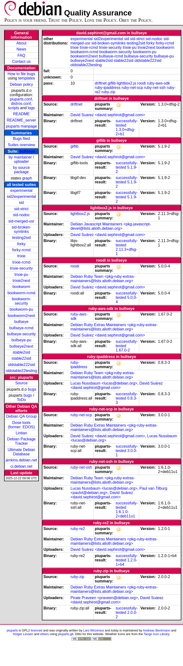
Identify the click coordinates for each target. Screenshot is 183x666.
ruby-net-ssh (155, 88)
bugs (32, 389)
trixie (21, 256)
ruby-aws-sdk (158, 83)
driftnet (101, 83)
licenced (36, 630)
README (21, 114)
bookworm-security (21, 301)
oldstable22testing (21, 371)
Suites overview (21, 145)
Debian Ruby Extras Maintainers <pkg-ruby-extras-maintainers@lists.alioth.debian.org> (114, 327)
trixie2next (21, 281)
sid (21, 203)
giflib (112, 83)
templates (26, 78)
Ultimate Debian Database (21, 452)
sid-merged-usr (21, 221)
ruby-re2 (77, 529)
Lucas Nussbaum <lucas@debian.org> (103, 383)
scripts (13, 108)
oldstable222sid (21, 365)
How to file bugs (21, 74)
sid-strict (21, 209)
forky (21, 244)
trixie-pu (21, 274)
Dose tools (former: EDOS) (21, 425)
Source (21, 383)
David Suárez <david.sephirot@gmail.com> (107, 157)
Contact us (21, 61)
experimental (21, 190)
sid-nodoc (21, 215)
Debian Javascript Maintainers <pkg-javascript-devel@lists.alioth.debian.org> (110, 226)
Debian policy (21, 84)
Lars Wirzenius (93, 630)
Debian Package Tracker (21, 441)
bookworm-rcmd (21, 293)
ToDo (21, 400)
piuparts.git (65, 634)
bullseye (27, 151)
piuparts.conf (21, 99)
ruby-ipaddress (108, 88)
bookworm (21, 287)
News (21, 49)
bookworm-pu (21, 309)
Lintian (21, 433)
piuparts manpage (21, 126)
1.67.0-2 (123, 350)
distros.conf (21, 103)
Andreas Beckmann (156, 630)
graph (27, 178)
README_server (21, 120)
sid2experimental (21, 196)
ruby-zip (108, 92)
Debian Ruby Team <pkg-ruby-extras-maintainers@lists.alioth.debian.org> (102, 278)
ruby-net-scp (132, 88)
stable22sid (21, 358)
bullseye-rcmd (21, 328)
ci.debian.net (21, 466)
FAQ (21, 55)
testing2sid (21, 238)
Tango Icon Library (156, 634)
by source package (21, 169)
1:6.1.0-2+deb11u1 (125, 514)
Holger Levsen (23, 634)
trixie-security (21, 268)
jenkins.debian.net (21, 460)
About (21, 43)
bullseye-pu (21, 340)
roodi (141, 83)
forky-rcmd (21, 250)
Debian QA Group (21, 416)
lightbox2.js (126, 83)
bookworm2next (21, 316)
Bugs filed (21, 138)
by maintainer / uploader (21, 159)
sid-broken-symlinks (21, 229)
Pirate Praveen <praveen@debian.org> (104, 598)
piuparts (12, 630)
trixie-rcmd (21, 262)
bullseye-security (21, 334)
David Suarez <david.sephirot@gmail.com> (107, 115)
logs (31, 108)
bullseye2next (21, 346)
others (44, 634)
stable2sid (21, 352)
